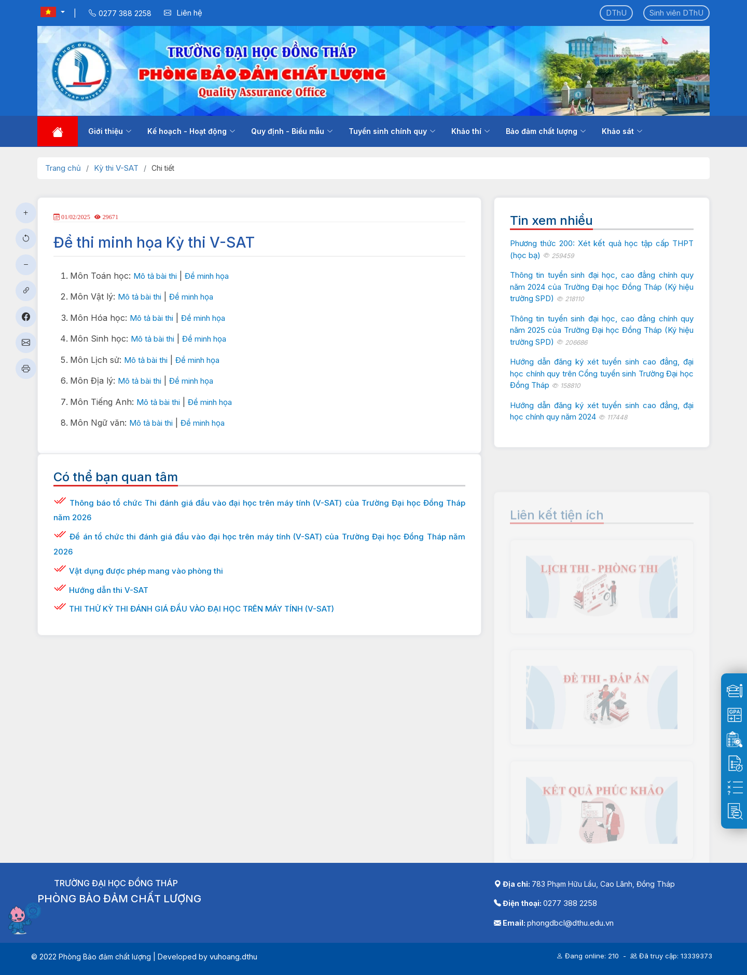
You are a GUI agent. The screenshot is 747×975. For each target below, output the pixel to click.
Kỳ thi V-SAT (116, 168)
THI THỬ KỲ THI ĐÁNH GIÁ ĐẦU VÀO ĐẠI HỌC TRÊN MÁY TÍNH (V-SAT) (201, 609)
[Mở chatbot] (26, 918)
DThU (616, 13)
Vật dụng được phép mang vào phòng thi (146, 571)
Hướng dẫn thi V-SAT (108, 590)
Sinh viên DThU (676, 13)
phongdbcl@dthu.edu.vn (570, 923)
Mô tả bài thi (155, 276)
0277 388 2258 (570, 903)
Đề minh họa (207, 276)
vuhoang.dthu (233, 957)
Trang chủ (63, 168)
